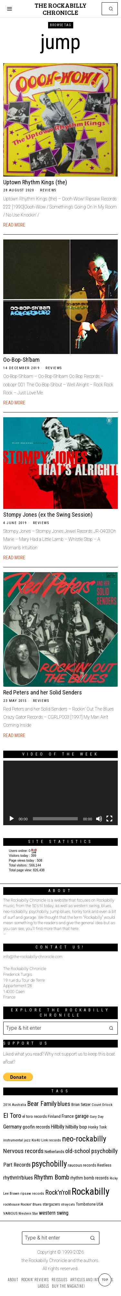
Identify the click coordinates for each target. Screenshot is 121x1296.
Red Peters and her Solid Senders (42, 692)
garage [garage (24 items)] (82, 1116)
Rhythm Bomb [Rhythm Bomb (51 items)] (51, 1177)
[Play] (11, 818)
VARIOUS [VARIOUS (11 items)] (10, 1213)
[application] (60, 793)
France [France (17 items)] (68, 1116)
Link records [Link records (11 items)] (51, 1140)
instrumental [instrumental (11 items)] (13, 1140)
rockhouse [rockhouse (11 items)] (11, 1204)
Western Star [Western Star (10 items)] (28, 1213)
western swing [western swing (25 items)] (53, 1213)
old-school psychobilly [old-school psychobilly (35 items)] (91, 1151)
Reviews (48, 190)
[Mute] (99, 818)
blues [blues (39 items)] (63, 1104)
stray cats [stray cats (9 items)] (68, 1204)
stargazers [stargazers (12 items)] (51, 1204)
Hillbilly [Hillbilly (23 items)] (58, 1127)
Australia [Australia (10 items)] (19, 1105)
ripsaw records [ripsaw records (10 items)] (32, 1193)
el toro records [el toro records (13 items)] (34, 1116)
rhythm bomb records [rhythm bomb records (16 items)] (89, 1177)
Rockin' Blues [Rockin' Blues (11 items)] (31, 1204)
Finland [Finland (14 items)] (54, 1116)
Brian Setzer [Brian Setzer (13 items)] (81, 1104)
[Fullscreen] (109, 818)
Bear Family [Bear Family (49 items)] (41, 1104)
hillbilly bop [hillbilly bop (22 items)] (76, 1127)
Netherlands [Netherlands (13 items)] (54, 1151)
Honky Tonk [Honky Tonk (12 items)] (97, 1127)
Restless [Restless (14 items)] (104, 1165)
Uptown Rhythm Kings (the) (35, 182)
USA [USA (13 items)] (99, 1204)
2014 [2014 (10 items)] (7, 1105)
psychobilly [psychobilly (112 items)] (49, 1164)
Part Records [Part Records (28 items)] (17, 1164)
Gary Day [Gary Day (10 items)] (97, 1117)
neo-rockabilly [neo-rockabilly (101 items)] (84, 1138)
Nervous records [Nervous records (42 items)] (23, 1151)
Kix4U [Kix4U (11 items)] (36, 1140)
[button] (111, 8)
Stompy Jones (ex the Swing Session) (48, 514)
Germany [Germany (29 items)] (12, 1126)
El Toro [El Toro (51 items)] (12, 1115)
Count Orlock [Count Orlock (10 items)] (102, 1105)
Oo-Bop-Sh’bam (21, 359)
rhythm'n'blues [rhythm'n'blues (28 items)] (18, 1177)
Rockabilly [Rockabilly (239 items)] (90, 1191)
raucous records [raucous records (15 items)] (82, 1165)
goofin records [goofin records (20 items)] (36, 1127)
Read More (14, 225)
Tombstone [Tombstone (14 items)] (86, 1204)
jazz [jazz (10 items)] (27, 1140)
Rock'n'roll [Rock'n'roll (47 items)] (58, 1192)
